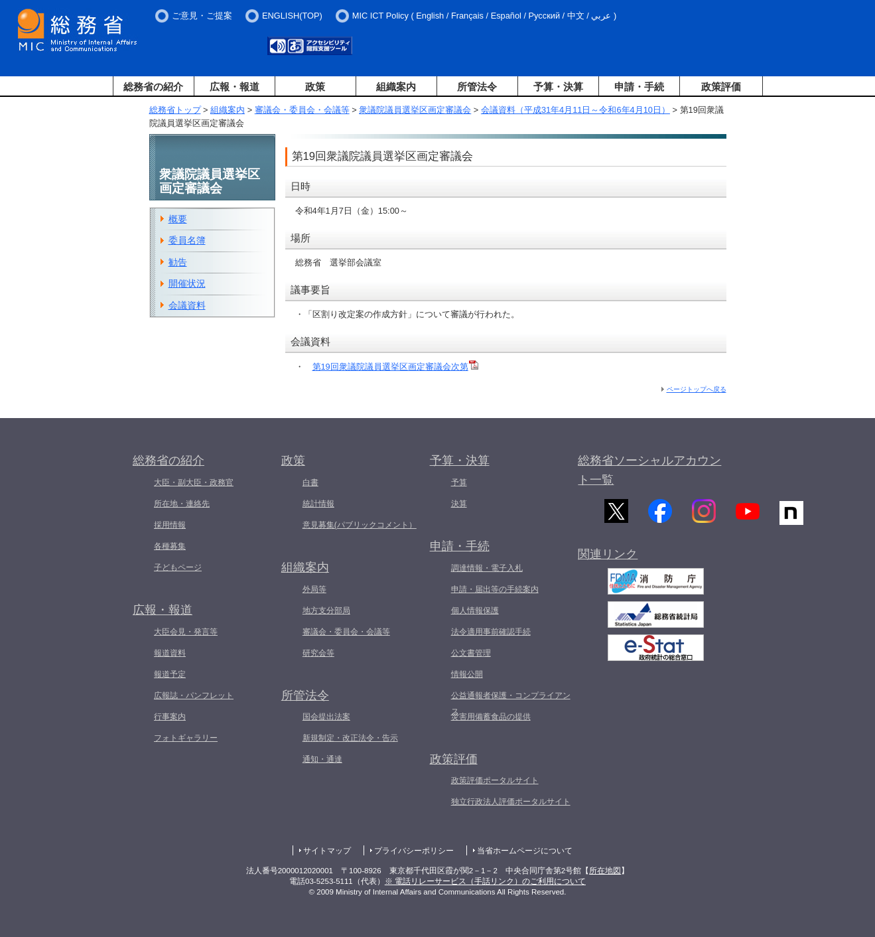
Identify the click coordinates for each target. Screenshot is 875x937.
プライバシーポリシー (414, 851)
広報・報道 (234, 86)
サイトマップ (327, 851)
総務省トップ (175, 110)
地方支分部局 (326, 610)
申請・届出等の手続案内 (495, 589)
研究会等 (318, 653)
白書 (310, 482)
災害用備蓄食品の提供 (491, 716)
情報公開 (467, 674)
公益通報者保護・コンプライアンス (511, 703)
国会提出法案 (326, 716)
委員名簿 (187, 240)
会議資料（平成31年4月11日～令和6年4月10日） (575, 110)
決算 (459, 503)
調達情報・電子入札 (487, 568)
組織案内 (396, 86)
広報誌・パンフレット (194, 695)
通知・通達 (322, 759)
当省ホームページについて (524, 851)
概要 (177, 219)
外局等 (314, 589)
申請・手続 (639, 86)
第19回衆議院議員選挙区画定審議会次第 (395, 367)
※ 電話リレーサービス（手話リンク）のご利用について (485, 881)
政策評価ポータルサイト (495, 780)
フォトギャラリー (186, 738)
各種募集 (170, 546)
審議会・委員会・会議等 (302, 110)
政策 (315, 86)
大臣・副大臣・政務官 (194, 482)
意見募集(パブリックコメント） (360, 525)
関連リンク (608, 564)
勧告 (177, 262)
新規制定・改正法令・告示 (350, 738)
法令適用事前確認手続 (491, 631)
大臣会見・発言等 (186, 631)
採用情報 (170, 525)
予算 (459, 482)
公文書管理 (471, 653)
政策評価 (721, 86)
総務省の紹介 (153, 86)
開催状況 (187, 283)
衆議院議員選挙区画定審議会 (415, 110)
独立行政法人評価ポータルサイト (511, 801)
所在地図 (605, 871)
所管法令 (477, 86)
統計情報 (318, 503)
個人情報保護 (475, 610)
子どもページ (178, 567)
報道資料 (170, 653)
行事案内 (170, 716)
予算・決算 (558, 86)
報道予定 (170, 674)
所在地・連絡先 (182, 503)
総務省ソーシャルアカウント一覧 (649, 470)
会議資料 (187, 305)
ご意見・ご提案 (202, 16)
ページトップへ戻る (696, 389)
